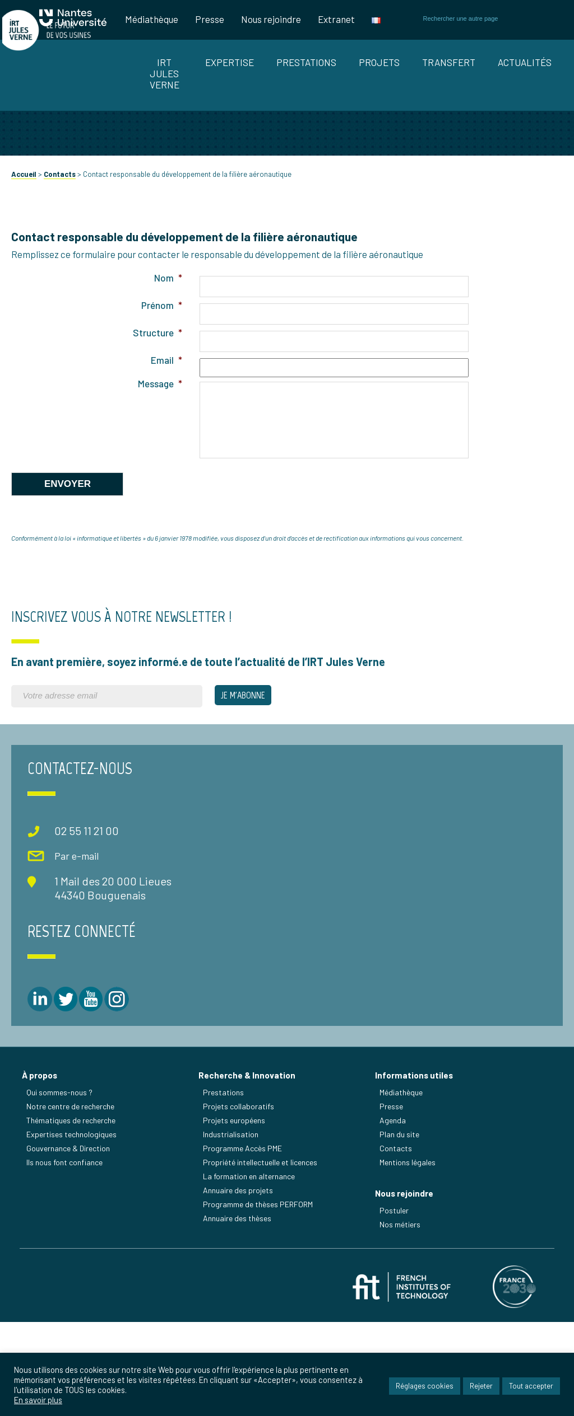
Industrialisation (234, 1218)
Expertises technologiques (75, 1218)
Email (164, 459)
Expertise (229, 62)
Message (158, 483)
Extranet (336, 19)
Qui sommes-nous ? (63, 1176)
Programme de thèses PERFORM (261, 1288)
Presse (209, 19)
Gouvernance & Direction (71, 1232)
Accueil (23, 273)
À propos (43, 1160)
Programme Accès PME (245, 1232)
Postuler (397, 1301)
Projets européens (237, 1204)
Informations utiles (417, 1160)
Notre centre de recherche (74, 1190)
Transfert (448, 62)
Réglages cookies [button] (424, 1388)
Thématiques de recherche (74, 1204)
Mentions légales (411, 1246)
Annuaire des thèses (240, 1302)
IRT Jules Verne (164, 73)
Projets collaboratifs (241, 1190)
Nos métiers (403, 1315)
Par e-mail (60, 953)
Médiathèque (151, 19)
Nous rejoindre (271, 19)
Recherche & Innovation (250, 1160)
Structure (155, 432)
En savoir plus (38, 1403)
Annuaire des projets (241, 1274)
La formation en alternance (252, 1260)
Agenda (396, 1204)
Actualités (525, 62)
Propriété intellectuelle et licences (263, 1246)
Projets (379, 62)
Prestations (306, 62)
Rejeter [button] (481, 1388)
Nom (166, 377)
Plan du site (403, 1218)
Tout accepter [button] (531, 1388)
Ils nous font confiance (68, 1246)
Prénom (160, 404)
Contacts (60, 273)
